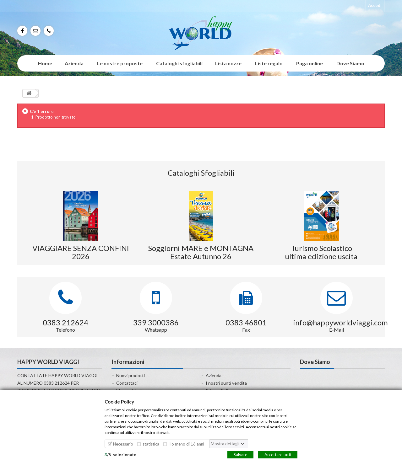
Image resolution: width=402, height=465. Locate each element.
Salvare (240, 454)
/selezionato (120, 454)
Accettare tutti (277, 454)
